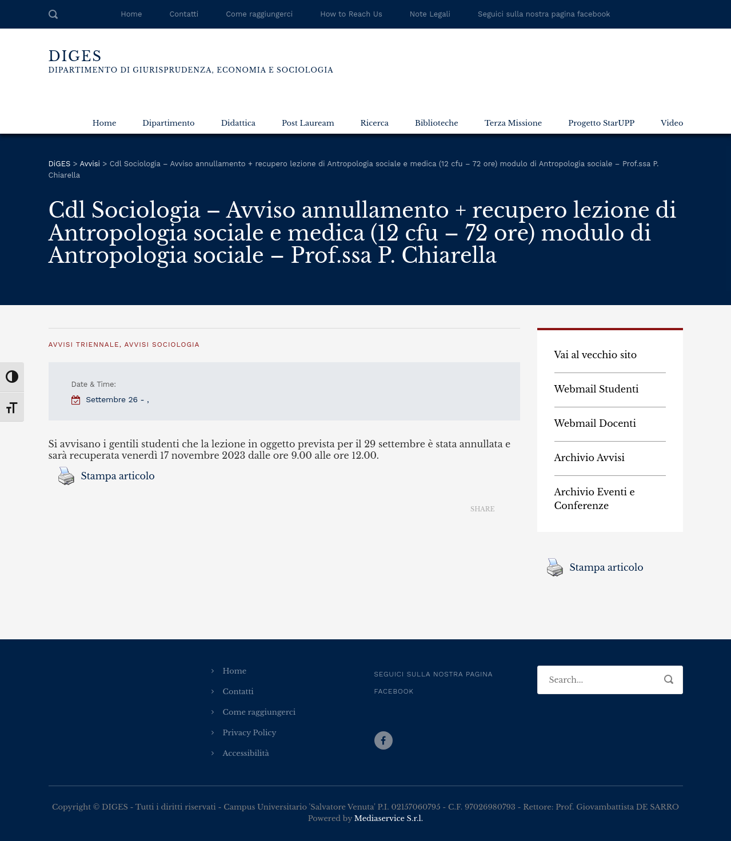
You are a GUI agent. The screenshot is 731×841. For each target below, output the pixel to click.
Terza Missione (513, 123)
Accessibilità (246, 753)
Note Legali (430, 14)
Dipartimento (168, 123)
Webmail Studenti (596, 389)
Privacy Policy (250, 733)
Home (131, 14)
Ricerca (375, 123)
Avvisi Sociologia (161, 345)
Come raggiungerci (259, 14)
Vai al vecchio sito (595, 355)
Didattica (238, 123)
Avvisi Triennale (84, 345)
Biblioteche (436, 123)
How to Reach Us (351, 14)
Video (672, 123)
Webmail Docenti (595, 423)
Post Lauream (308, 123)
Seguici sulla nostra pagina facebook (544, 14)
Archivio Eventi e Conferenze (594, 498)
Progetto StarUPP (601, 123)
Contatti (183, 14)
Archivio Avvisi (589, 457)
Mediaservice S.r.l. (388, 818)
